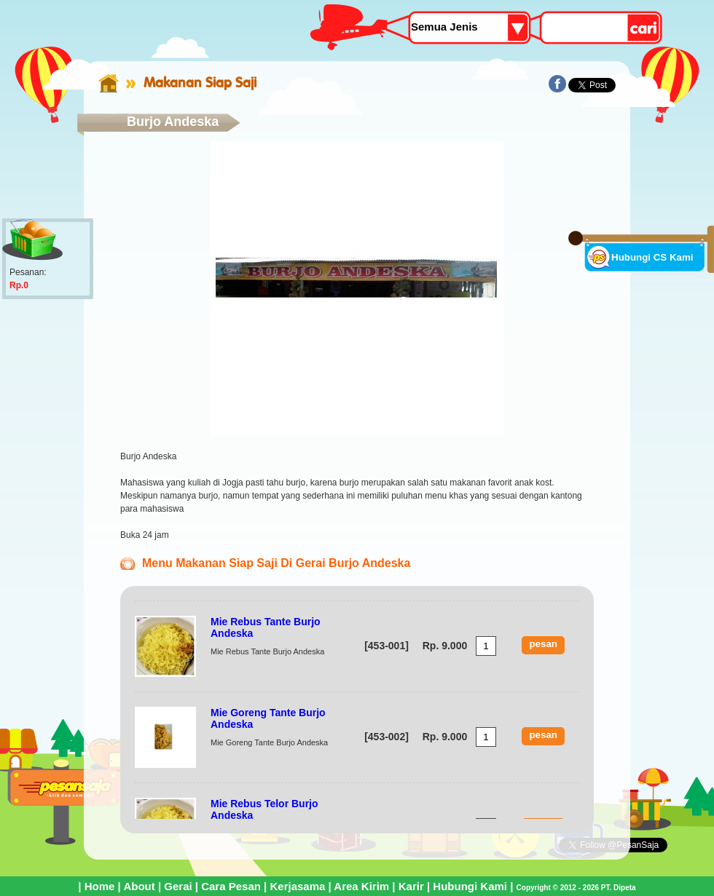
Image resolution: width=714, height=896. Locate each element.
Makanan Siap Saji (200, 82)
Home (100, 886)
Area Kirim (361, 886)
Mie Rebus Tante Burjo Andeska (266, 627)
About (138, 886)
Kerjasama (297, 886)
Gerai (178, 886)
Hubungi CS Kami (652, 257)
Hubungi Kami (470, 886)
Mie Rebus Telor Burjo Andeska (264, 809)
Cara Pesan (231, 886)
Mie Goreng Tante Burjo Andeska (268, 718)
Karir (411, 886)
